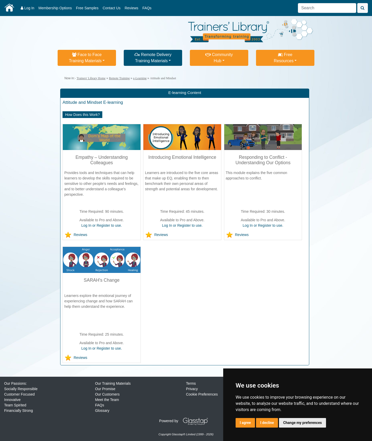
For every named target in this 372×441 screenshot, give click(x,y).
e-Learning (139, 78)
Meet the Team (107, 400)
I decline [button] (267, 423)
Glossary (102, 410)
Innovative (12, 400)
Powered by (185, 421)
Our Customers (107, 394)
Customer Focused (19, 394)
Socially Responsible (20, 389)
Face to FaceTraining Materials (85, 57)
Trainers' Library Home (90, 78)
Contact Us (111, 8)
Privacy (192, 389)
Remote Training (119, 78)
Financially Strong (18, 410)
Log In (27, 8)
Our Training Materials (113, 383)
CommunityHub (219, 57)
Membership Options (55, 8)
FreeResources (283, 57)
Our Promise (105, 389)
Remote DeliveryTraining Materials (153, 57)
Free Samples (87, 8)
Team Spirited (15, 405)
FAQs (146, 8)
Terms (191, 383)
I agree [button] (245, 423)
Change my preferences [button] (302, 423)
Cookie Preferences (202, 394)
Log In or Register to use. (101, 225)
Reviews (131, 8)
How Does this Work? (82, 115)
